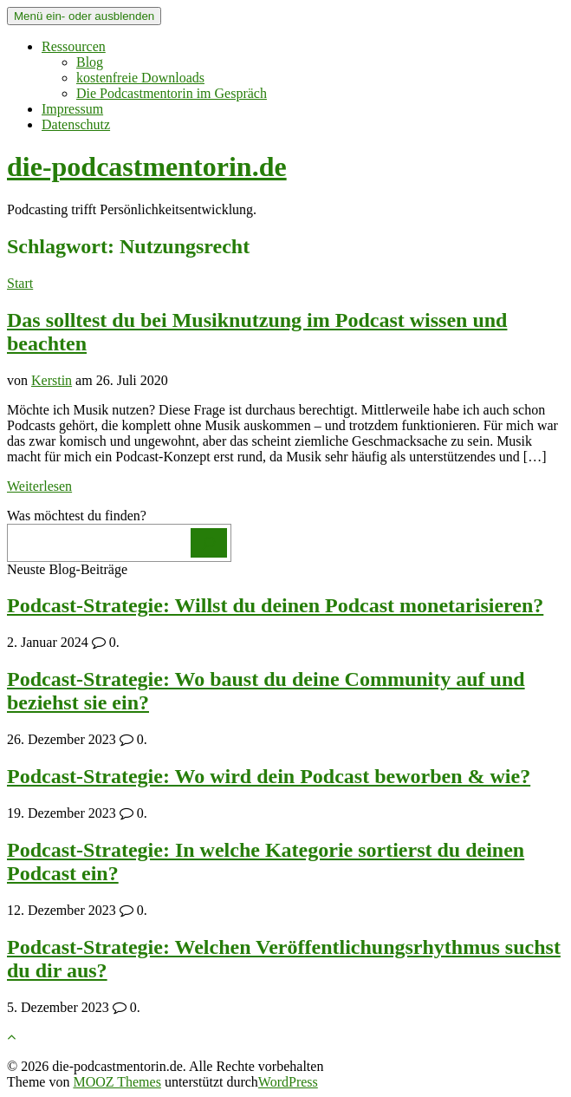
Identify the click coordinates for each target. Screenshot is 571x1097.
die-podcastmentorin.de (147, 166)
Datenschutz (76, 124)
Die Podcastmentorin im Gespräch (171, 93)
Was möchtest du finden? (76, 515)
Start (20, 283)
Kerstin (51, 380)
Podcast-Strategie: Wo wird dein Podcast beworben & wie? (268, 776)
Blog (89, 62)
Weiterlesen (39, 486)
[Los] (209, 543)
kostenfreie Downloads (140, 77)
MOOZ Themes (116, 1081)
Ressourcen (74, 46)
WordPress (288, 1081)
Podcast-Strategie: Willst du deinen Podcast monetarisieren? (275, 605)
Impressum (72, 108)
